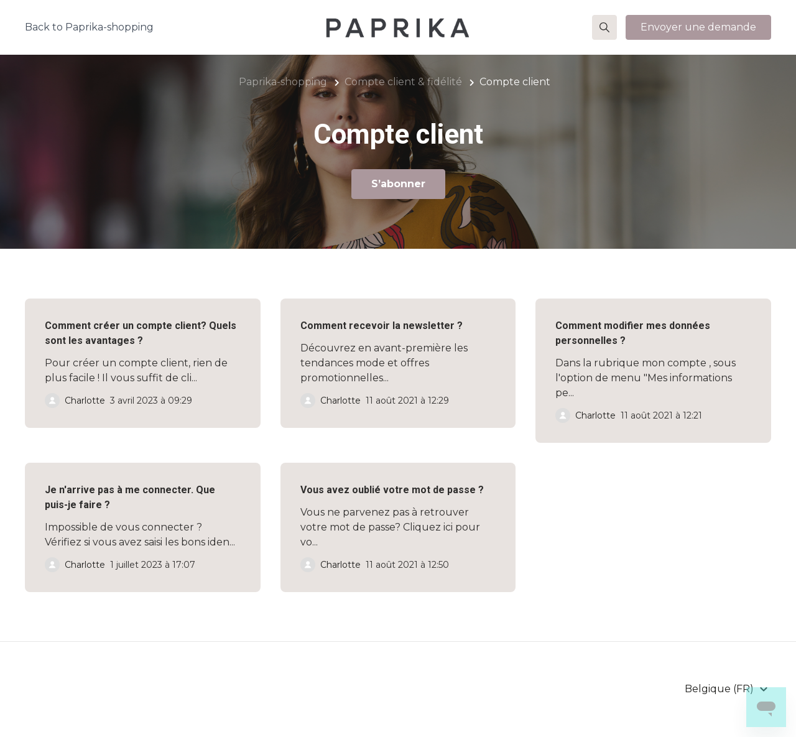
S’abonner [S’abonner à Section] (398, 184)
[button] (604, 27)
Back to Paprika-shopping (89, 27)
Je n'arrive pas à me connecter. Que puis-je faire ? (130, 497)
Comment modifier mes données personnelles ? (632, 333)
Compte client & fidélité (403, 82)
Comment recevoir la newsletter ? (381, 325)
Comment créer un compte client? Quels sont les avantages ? (140, 333)
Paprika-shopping (283, 82)
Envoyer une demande (698, 27)
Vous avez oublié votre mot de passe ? (392, 490)
